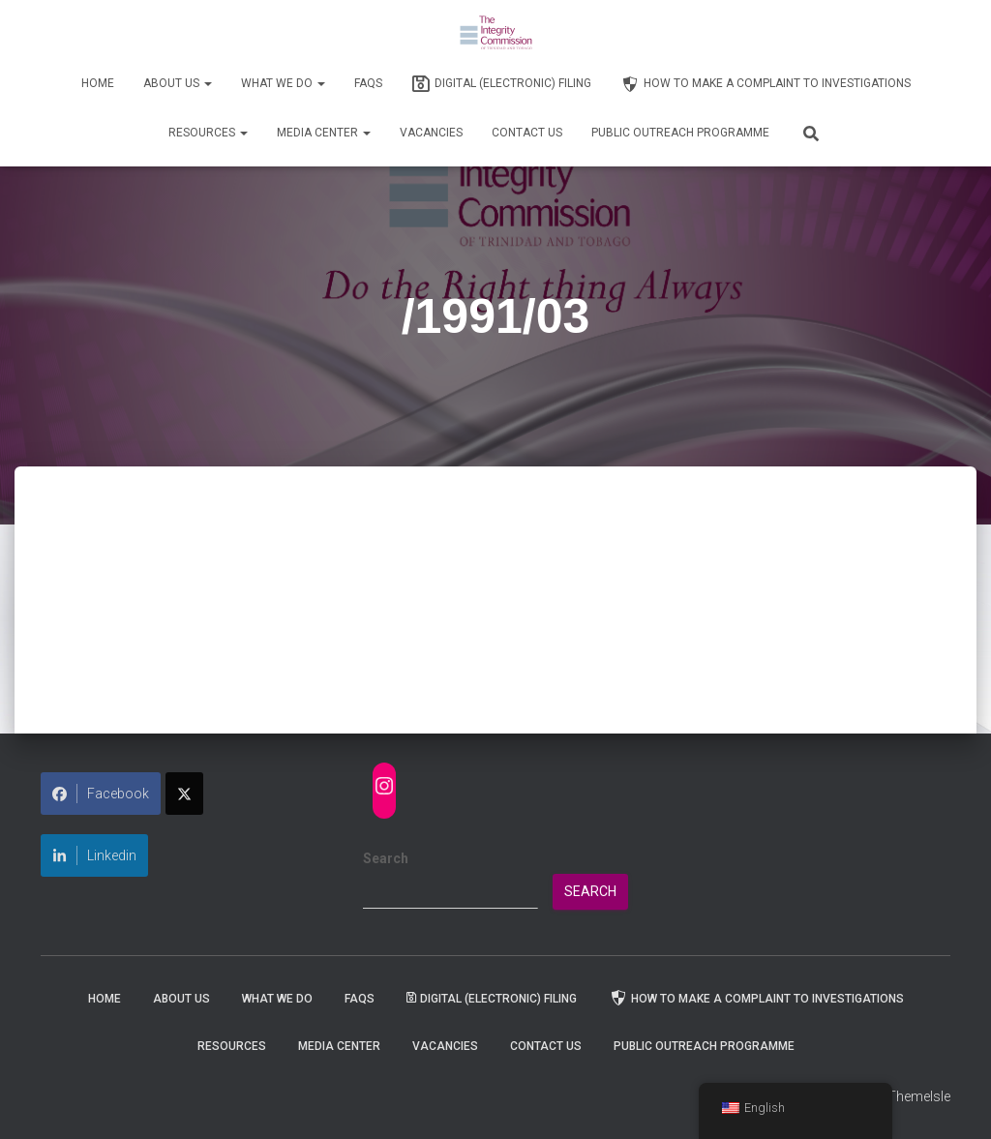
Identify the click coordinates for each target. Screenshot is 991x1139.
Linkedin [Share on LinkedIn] (94, 855)
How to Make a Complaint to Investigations (765, 84)
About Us (177, 83)
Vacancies (431, 132)
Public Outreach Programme (680, 132)
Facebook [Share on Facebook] (100, 793)
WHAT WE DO (283, 83)
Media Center (324, 132)
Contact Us (527, 132)
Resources (208, 132)
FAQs (368, 83)
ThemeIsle (918, 1096)
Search (385, 858)
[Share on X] (184, 793)
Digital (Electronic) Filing (501, 84)
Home (97, 83)
